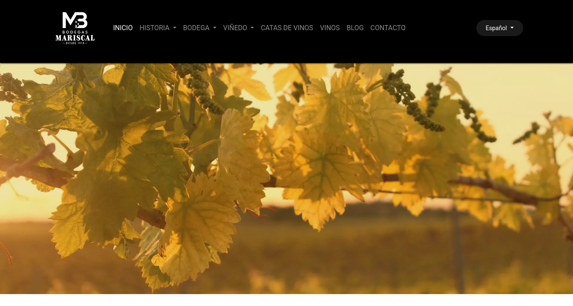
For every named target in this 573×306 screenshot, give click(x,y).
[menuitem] (123, 28)
